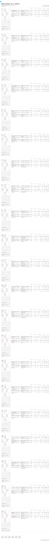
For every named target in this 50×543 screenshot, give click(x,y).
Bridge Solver (4, 26)
